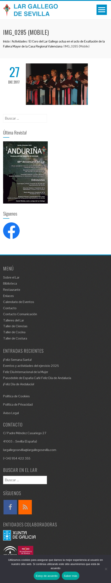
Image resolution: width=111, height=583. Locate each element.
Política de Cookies (16, 396)
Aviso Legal (11, 413)
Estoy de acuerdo (46, 575)
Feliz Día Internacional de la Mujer (25, 372)
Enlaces (8, 296)
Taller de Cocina (14, 332)
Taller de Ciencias (15, 326)
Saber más (70, 575)
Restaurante (11, 289)
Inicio (6, 41)
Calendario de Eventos (18, 302)
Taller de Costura (15, 338)
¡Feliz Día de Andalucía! (18, 384)
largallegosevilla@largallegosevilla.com (29, 450)
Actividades (19, 41)
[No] (106, 569)
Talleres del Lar (13, 320)
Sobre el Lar (11, 277)
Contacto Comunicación (20, 314)
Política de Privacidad (18, 404)
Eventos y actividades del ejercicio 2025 (31, 366)
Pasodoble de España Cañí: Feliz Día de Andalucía (37, 378)
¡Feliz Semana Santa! (17, 360)
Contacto (10, 308)
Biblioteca (10, 283)
